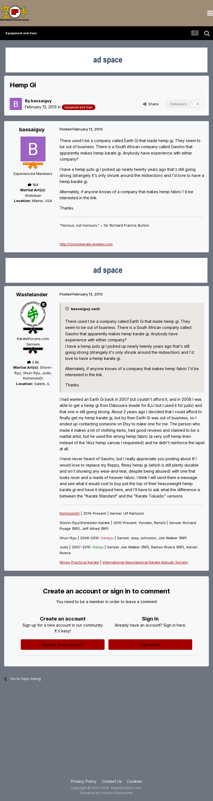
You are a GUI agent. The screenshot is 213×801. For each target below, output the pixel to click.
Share (151, 104)
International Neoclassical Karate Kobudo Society (145, 562)
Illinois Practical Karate (79, 562)
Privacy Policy (84, 781)
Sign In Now (150, 644)
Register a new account (62, 644)
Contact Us (112, 781)
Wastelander (32, 294)
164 (33, 184)
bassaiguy (41, 100)
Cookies (134, 781)
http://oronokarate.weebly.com (86, 244)
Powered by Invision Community (106, 793)
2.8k (33, 362)
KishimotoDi (70, 513)
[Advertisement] (106, 734)
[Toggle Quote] (67, 309)
